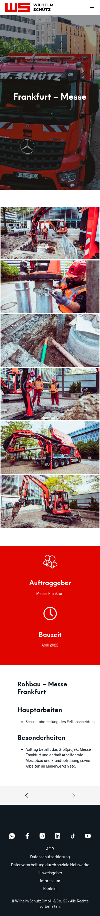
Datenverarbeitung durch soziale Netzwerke (50, 864)
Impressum (50, 880)
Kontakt (50, 888)
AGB (50, 848)
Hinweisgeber (50, 872)
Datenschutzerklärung (50, 856)
